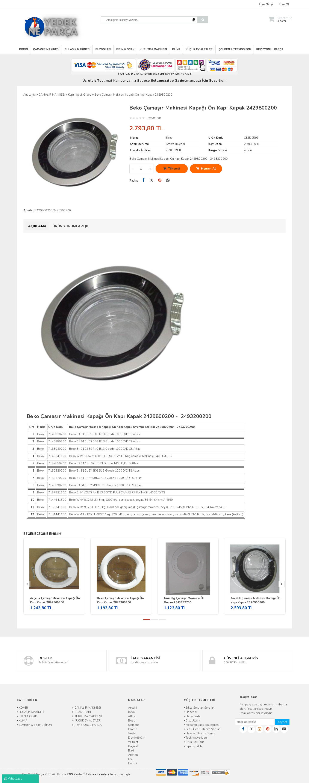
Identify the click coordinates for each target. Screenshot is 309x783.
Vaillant (133, 742)
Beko (131, 712)
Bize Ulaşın (192, 721)
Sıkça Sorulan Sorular (199, 708)
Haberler (191, 712)
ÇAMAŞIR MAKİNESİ (46, 49)
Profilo (132, 729)
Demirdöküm (136, 738)
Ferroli (132, 763)
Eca (130, 759)
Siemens (133, 725)
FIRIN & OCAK (125, 49)
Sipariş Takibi (193, 746)
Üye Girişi (266, 4)
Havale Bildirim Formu (199, 733)
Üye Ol (284, 4)
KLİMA (176, 49)
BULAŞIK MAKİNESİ (77, 49)
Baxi (131, 751)
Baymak (133, 746)
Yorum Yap (154, 117)
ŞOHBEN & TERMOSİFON (235, 49)
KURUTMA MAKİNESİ (153, 49)
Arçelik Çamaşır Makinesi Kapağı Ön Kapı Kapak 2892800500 (55, 600)
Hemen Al (206, 169)
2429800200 (44, 210)
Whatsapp (13, 779)
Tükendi (172, 169)
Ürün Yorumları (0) (71, 226)
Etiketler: (28, 210)
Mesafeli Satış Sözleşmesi (202, 725)
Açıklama (37, 226)
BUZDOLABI (103, 49)
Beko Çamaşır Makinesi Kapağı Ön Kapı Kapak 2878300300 (120, 600)
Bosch (132, 721)
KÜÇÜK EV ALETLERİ (200, 49)
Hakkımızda (192, 716)
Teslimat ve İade (195, 738)
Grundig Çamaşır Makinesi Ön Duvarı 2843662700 (184, 600)
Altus (131, 716)
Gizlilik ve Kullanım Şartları (202, 729)
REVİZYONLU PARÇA (269, 49)
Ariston (133, 755)
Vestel (132, 733)
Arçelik (132, 708)
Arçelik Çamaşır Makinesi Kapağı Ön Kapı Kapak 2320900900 (255, 600)
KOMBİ (23, 49)
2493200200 (62, 210)
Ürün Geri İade (194, 742)
